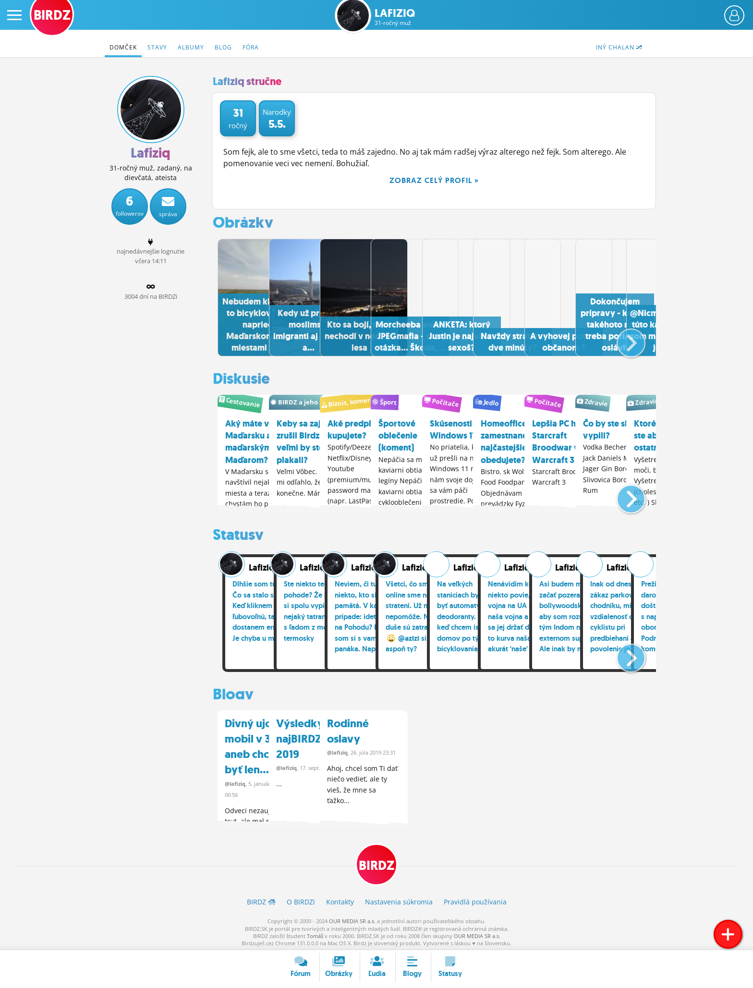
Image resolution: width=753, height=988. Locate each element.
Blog (223, 47)
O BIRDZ (301, 899)
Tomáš (315, 933)
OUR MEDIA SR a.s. (352, 918)
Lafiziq (395, 17)
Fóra (251, 47)
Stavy (157, 47)
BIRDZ (376, 862)
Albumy (191, 47)
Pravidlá (475, 899)
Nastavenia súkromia (399, 899)
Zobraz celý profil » (434, 180)
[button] (623, 337)
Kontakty (340, 899)
